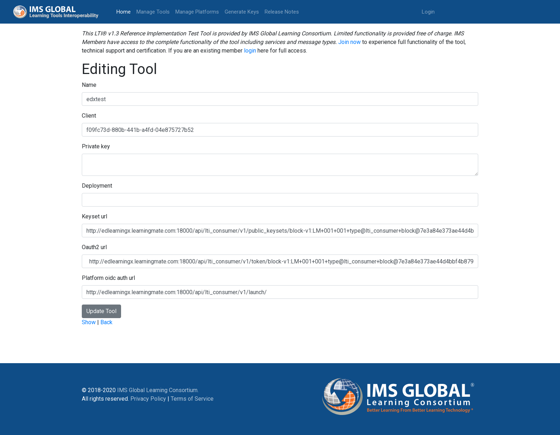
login (250, 50)
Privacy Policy (148, 398)
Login (428, 12)
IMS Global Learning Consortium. (158, 390)
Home (125, 11)
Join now (349, 42)
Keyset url (94, 216)
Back (106, 322)
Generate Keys (242, 12)
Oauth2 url (94, 247)
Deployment (97, 185)
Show (89, 322)
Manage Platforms (197, 12)
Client (89, 115)
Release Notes (282, 12)
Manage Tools (153, 12)
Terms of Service (192, 398)
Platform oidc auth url (108, 278)
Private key (96, 146)
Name (89, 84)
